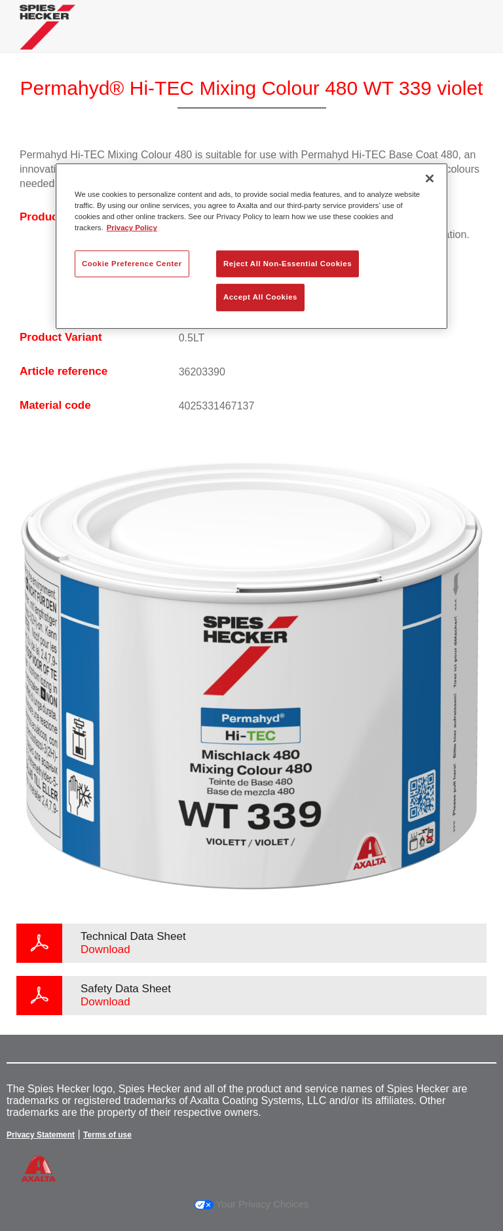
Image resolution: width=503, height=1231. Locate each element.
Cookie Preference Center (132, 263)
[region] (251, 246)
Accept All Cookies (260, 297)
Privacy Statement (41, 1134)
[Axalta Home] (47, 37)
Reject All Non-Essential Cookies (287, 263)
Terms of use (107, 1134)
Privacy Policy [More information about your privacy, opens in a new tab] (132, 228)
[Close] (429, 178)
